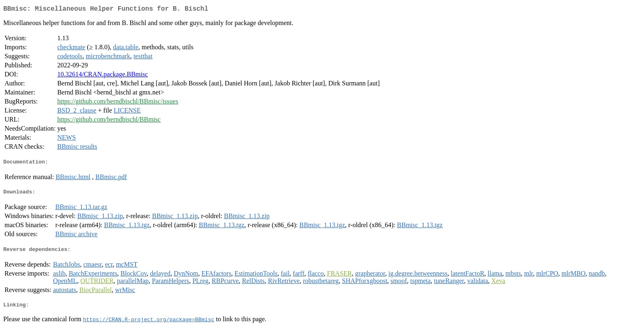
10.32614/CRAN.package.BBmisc (102, 75)
